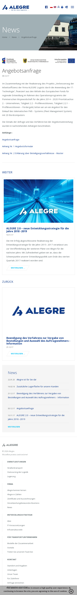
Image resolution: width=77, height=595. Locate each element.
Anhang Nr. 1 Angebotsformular (17, 146)
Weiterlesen (14, 427)
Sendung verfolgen (66, 6)
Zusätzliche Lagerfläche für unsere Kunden (38, 386)
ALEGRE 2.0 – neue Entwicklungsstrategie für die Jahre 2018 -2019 (37, 230)
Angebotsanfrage (10, 139)
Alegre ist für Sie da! (27, 379)
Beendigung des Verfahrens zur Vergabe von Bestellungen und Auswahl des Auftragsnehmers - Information (38, 340)
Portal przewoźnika (58, 6)
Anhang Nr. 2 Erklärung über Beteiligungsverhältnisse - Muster (32, 153)
